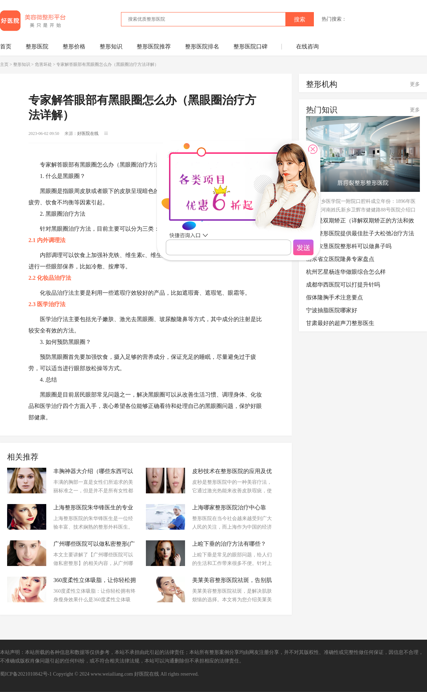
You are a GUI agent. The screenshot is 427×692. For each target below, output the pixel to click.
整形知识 (111, 46)
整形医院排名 (202, 46)
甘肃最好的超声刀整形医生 (340, 323)
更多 (415, 84)
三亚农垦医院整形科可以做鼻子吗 (348, 246)
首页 (5, 46)
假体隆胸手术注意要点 (334, 297)
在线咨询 (307, 46)
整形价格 (74, 46)
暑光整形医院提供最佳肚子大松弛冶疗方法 (360, 233)
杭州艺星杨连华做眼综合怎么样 (346, 272)
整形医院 (37, 46)
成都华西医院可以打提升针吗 (343, 285)
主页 (4, 64)
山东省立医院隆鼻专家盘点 (340, 259)
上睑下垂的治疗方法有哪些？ (229, 544)
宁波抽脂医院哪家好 (331, 310)
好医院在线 (146, 674)
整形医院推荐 (154, 46)
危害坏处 (43, 64)
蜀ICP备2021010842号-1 (26, 674)
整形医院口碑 (250, 46)
